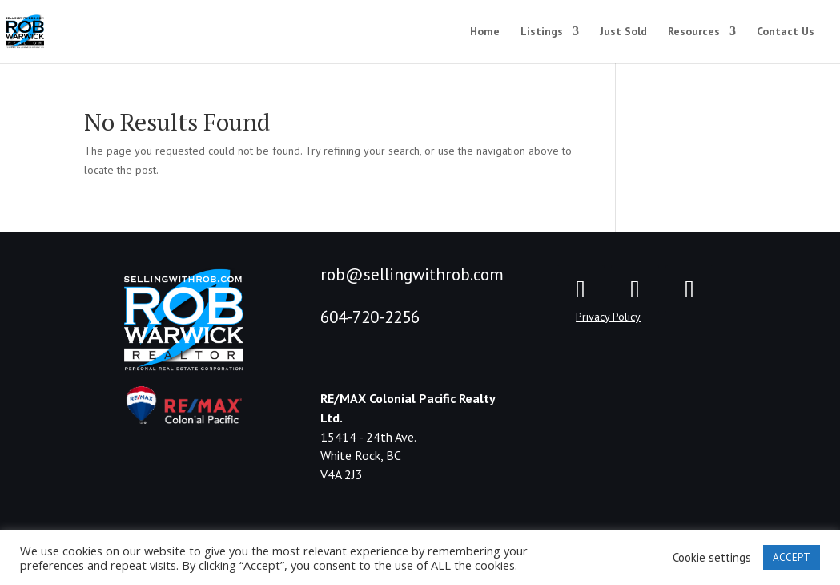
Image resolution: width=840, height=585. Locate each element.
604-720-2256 (370, 317)
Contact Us (785, 32)
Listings (541, 32)
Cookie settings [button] (712, 558)
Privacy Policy (608, 316)
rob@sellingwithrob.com (412, 274)
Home (485, 32)
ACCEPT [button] (791, 557)
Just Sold (623, 32)
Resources (694, 32)
